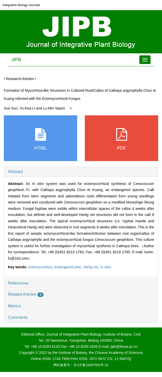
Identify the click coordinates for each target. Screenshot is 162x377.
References (18, 283)
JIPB (16, 59)
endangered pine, (68, 267)
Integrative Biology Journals (21, 5)
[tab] (81, 172)
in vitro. (106, 267)
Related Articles (26, 294)
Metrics (14, 306)
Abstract (15, 171)
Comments (18, 317)
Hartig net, (91, 267)
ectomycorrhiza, (41, 267)
